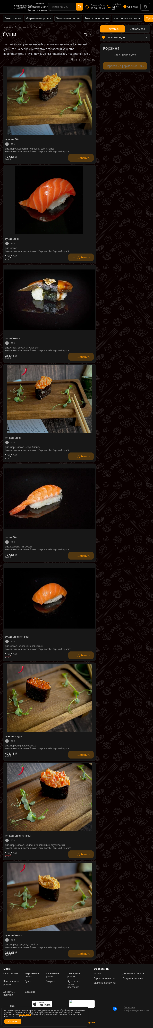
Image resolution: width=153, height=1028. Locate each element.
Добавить (81, 158)
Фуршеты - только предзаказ (73, 984)
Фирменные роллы (39, 18)
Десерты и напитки (9, 993)
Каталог (23, 27)
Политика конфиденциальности (136, 1008)
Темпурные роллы (97, 18)
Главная (8, 27)
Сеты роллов (13, 18)
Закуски (50, 981)
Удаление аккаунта (105, 982)
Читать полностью (83, 59)
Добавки (30, 991)
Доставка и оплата (40, 6)
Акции (40, 3)
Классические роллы (127, 18)
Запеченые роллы (68, 18)
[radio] (112, 28)
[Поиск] (79, 7)
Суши (28, 981)
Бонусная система (133, 978)
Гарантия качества (40, 10)
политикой (25, 1014)
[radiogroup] (125, 29)
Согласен (12, 1021)
